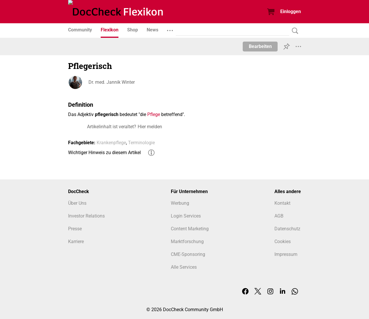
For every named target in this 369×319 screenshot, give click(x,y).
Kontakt (282, 203)
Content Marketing (190, 228)
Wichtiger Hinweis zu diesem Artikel (104, 152)
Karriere (76, 241)
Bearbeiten (260, 46)
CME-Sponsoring (188, 254)
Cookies (282, 241)
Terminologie (141, 142)
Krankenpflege (111, 142)
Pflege (153, 114)
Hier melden (150, 126)
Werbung (180, 203)
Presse (75, 228)
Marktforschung (187, 241)
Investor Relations (86, 216)
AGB (278, 216)
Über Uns (77, 203)
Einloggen (290, 11)
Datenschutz (287, 228)
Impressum (285, 254)
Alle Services (184, 267)
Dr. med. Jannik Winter (111, 82)
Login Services (186, 216)
